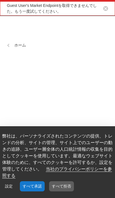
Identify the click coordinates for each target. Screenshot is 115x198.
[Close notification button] (105, 8)
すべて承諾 (32, 186)
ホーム (16, 45)
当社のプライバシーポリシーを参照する (57, 172)
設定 (9, 186)
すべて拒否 (61, 186)
